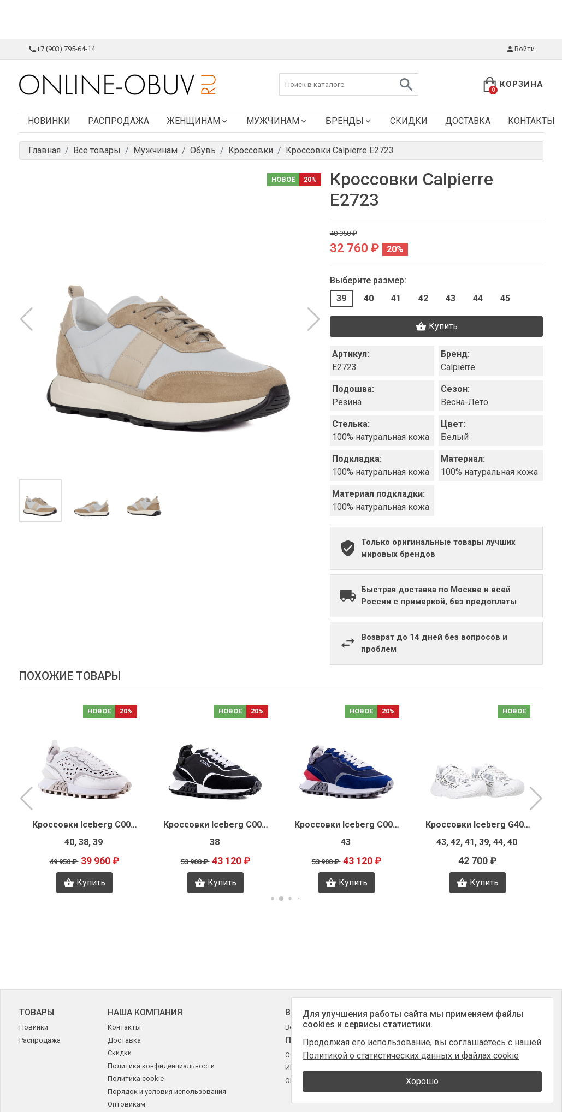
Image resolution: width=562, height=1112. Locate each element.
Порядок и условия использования (167, 1091)
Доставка (467, 121)
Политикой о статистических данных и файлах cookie (411, 1055)
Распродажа (118, 121)
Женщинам (198, 121)
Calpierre (458, 367)
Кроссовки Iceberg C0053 (215, 824)
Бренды (349, 121)
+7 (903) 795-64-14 (61, 49)
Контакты (124, 1027)
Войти (520, 49)
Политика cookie (136, 1078)
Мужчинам (277, 121)
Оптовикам (126, 1104)
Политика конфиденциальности (161, 1066)
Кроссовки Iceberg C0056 (84, 824)
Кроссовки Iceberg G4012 (477, 824)
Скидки (409, 121)
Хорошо (422, 1081)
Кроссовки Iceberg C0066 (346, 824)
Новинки (49, 121)
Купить (437, 326)
